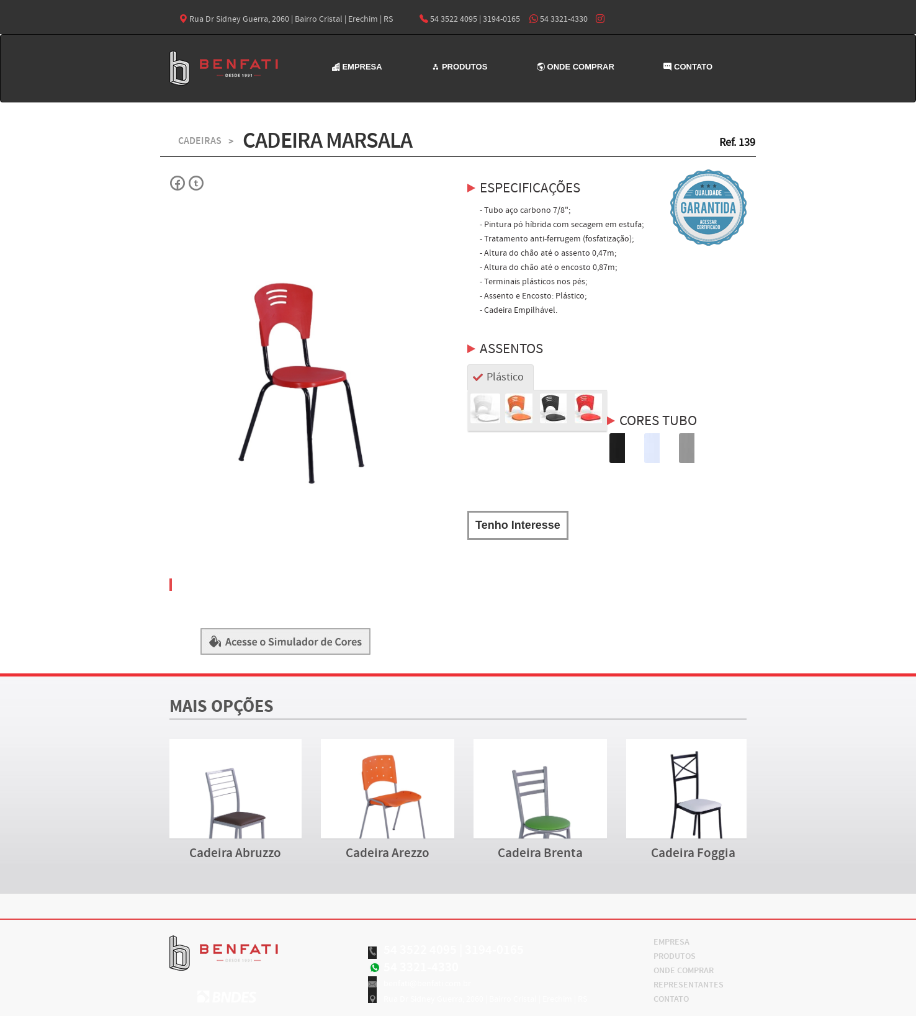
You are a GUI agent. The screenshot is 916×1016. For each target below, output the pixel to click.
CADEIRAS (200, 141)
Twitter (195, 183)
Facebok (178, 183)
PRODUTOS (459, 66)
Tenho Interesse (517, 525)
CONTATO (687, 66)
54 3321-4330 (558, 19)
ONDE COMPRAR (575, 66)
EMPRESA (357, 66)
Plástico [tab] (505, 377)
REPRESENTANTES (688, 985)
